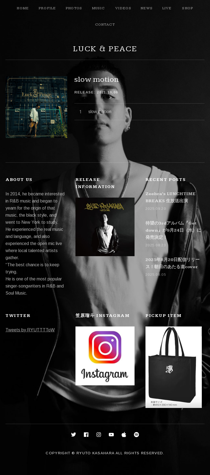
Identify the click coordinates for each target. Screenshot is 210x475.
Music (98, 8)
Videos (123, 8)
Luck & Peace (105, 49)
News (147, 8)
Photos (74, 8)
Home (23, 8)
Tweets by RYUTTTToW (30, 330)
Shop (187, 8)
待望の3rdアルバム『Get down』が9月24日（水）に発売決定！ (173, 230)
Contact (105, 24)
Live (166, 8)
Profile (47, 8)
